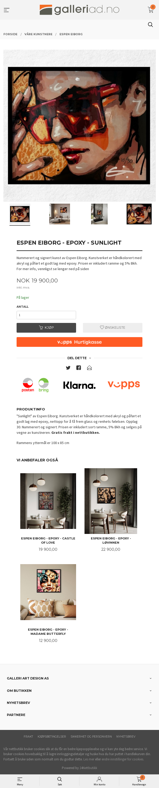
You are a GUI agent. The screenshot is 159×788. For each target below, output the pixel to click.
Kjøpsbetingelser (52, 736)
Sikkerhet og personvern (91, 736)
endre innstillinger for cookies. (123, 759)
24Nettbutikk (88, 768)
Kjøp (46, 327)
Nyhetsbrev (125, 736)
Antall (22, 306)
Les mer (88, 759)
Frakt (28, 736)
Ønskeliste (112, 327)
